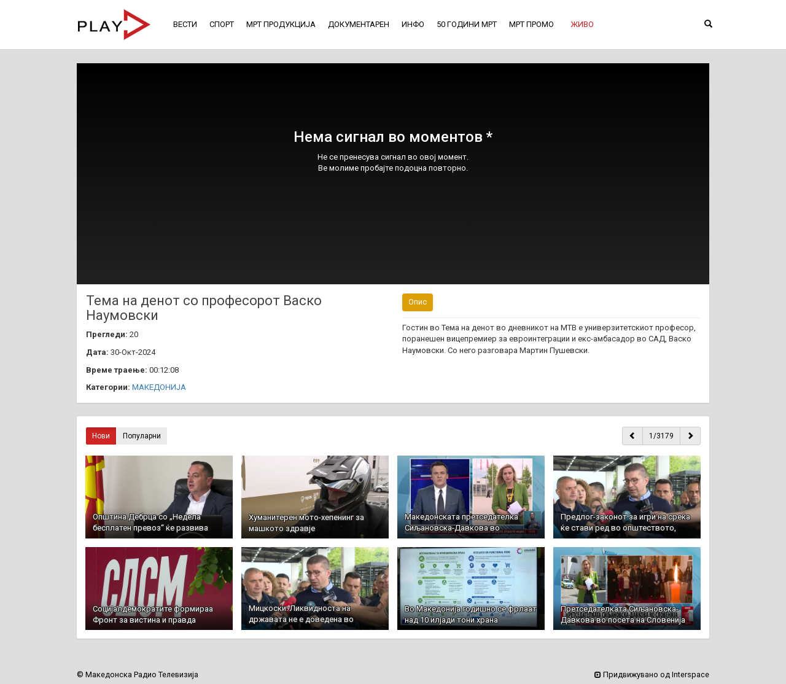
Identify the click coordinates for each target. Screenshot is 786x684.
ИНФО (413, 24)
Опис (417, 301)
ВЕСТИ (185, 24)
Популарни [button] (142, 436)
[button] (582, 24)
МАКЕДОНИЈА (159, 387)
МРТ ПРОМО (531, 24)
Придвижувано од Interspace (651, 674)
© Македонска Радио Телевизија (137, 674)
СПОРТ (221, 24)
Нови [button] (101, 436)
